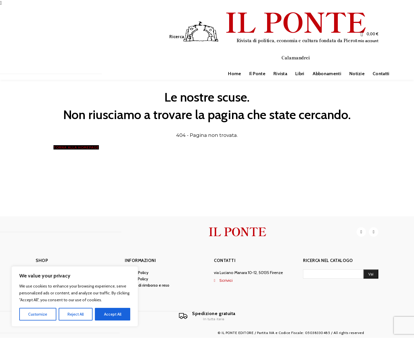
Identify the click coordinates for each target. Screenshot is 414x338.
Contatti (224, 260)
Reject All (76, 314)
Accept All (112, 314)
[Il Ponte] (207, 316)
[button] (181, 36)
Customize (37, 314)
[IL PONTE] (274, 36)
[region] (75, 296)
